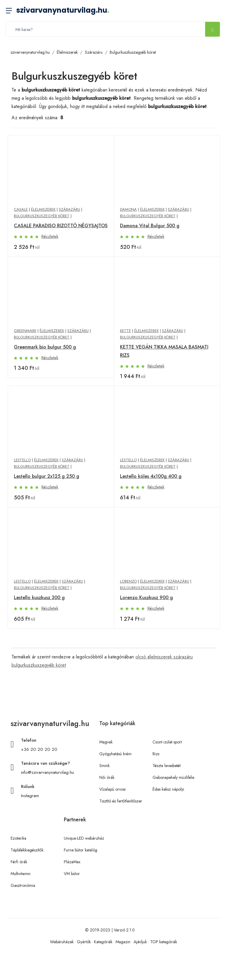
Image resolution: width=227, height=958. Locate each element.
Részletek (49, 236)
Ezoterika (18, 838)
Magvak (106, 742)
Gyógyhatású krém (115, 754)
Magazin (123, 942)
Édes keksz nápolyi (168, 789)
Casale (21, 209)
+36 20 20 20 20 (39, 749)
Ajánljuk (140, 942)
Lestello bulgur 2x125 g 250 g (46, 476)
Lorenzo (128, 581)
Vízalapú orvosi (112, 789)
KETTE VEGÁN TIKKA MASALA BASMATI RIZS (164, 351)
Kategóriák (103, 942)
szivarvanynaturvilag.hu (62, 10)
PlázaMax (72, 862)
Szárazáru (94, 52)
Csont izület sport (167, 742)
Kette (125, 330)
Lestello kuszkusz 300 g (39, 597)
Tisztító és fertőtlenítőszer (120, 801)
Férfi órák (19, 862)
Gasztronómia (23, 885)
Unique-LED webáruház (84, 838)
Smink (104, 766)
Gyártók (84, 942)
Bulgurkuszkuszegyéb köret (133, 52)
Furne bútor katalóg (80, 850)
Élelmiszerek (67, 52)
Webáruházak (62, 942)
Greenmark (25, 330)
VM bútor (72, 874)
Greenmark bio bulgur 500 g (45, 347)
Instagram (30, 795)
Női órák (106, 777)
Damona (128, 209)
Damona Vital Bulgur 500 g (149, 225)
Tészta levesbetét (167, 766)
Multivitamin (20, 874)
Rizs (156, 754)
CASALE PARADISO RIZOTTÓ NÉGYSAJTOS (61, 225)
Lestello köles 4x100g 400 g (150, 476)
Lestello (22, 460)
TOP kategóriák (163, 942)
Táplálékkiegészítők (27, 850)
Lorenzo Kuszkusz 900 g (146, 597)
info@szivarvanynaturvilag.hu (47, 772)
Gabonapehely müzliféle (173, 777)
